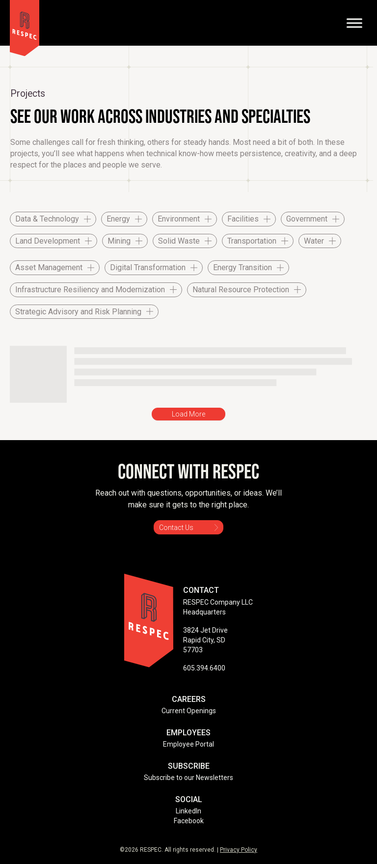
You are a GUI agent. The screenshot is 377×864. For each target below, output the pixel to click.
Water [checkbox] (314, 241)
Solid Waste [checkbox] (179, 241)
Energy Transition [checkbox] (242, 267)
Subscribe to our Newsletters (188, 777)
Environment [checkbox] (179, 218)
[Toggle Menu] (354, 23)
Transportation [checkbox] (251, 241)
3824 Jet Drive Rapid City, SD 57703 (205, 640)
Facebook (189, 821)
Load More (188, 414)
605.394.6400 (204, 668)
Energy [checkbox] (118, 218)
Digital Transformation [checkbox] (148, 267)
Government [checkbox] (306, 218)
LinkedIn (188, 811)
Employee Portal (188, 744)
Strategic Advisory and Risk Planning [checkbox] (78, 311)
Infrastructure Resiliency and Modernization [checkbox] (90, 289)
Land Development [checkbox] (47, 241)
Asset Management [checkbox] (48, 267)
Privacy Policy (238, 849)
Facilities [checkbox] (243, 218)
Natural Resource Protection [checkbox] (240, 289)
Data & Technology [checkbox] (47, 218)
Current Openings (189, 711)
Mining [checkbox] (119, 241)
